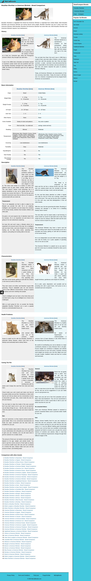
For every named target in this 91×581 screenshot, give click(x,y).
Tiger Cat (72, 62)
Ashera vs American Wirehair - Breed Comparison (17, 533)
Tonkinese (72, 59)
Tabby (71, 68)
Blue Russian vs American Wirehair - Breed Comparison (19, 550)
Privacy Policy (11, 575)
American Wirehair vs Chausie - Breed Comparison (18, 516)
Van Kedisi (72, 24)
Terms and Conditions (24, 575)
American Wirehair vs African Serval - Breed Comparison (19, 514)
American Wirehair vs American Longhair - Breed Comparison (20, 525)
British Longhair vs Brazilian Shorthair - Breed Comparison (19, 506)
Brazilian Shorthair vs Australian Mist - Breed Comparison (19, 489)
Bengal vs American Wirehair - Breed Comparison (17, 543)
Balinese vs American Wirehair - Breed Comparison (18, 541)
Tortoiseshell (73, 53)
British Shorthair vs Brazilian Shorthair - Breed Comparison (20, 508)
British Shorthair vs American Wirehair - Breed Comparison (20, 558)
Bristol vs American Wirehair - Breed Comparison (17, 554)
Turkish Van (73, 40)
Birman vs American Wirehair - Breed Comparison (17, 548)
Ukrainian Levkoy (74, 34)
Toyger (71, 49)
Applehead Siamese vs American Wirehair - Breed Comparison (21, 531)
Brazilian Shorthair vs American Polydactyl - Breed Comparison (21, 474)
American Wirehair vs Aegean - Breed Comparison (17, 512)
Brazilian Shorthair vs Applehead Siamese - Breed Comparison (21, 481)
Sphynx (72, 78)
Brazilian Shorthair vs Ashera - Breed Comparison (17, 483)
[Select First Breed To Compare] (80, 8)
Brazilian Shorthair (16, 35)
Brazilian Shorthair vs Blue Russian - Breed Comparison (19, 499)
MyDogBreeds (58, 575)
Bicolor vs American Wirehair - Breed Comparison (17, 546)
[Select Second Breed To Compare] (80, 11)
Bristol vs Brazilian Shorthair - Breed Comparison (17, 504)
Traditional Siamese (75, 46)
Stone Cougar (73, 75)
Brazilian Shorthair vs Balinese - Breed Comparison (18, 491)
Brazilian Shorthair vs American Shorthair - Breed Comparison (20, 476)
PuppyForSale (46, 575)
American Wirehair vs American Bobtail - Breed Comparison (20, 518)
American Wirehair (49, 35)
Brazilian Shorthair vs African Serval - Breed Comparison (19, 462)
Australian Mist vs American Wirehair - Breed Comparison (19, 539)
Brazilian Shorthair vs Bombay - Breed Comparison (18, 502)
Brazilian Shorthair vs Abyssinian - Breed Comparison (18, 458)
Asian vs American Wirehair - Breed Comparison (17, 535)
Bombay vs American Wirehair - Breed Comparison (18, 552)
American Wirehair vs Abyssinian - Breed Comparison (18, 510)
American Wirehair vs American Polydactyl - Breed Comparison (21, 527)
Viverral (72, 27)
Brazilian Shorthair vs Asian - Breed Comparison (17, 485)
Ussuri (71, 31)
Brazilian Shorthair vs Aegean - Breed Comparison (17, 460)
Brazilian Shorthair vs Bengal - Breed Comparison (17, 493)
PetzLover (36, 575)
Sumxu (71, 71)
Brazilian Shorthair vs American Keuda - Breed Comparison (20, 470)
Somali (71, 81)
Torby (71, 56)
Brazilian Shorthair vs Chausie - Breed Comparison (18, 464)
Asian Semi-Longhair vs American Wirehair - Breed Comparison (21, 537)
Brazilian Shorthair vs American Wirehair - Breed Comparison (20, 479)
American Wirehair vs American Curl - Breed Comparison (19, 520)
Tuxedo (72, 37)
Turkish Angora (74, 43)
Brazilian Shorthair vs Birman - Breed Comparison (17, 497)
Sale (23, 35)
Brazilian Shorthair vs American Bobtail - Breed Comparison (20, 466)
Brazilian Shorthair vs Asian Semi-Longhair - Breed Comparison (21, 487)
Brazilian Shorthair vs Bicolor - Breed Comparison (17, 495)
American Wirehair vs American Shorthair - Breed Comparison (20, 529)
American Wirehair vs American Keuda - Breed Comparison (20, 522)
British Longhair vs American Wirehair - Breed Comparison (19, 556)
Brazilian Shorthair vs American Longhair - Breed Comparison (20, 472)
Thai (71, 65)
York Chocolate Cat (75, 21)
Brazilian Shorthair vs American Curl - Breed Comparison (19, 468)
